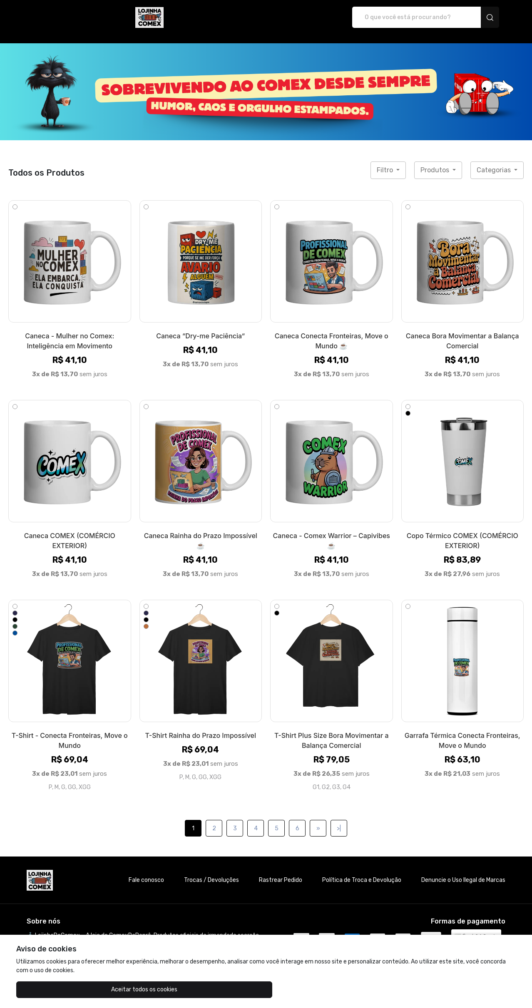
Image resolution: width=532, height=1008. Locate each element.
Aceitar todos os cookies (58, 989)
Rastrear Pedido (280, 871)
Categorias (494, 161)
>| (339, 819)
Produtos (435, 161)
